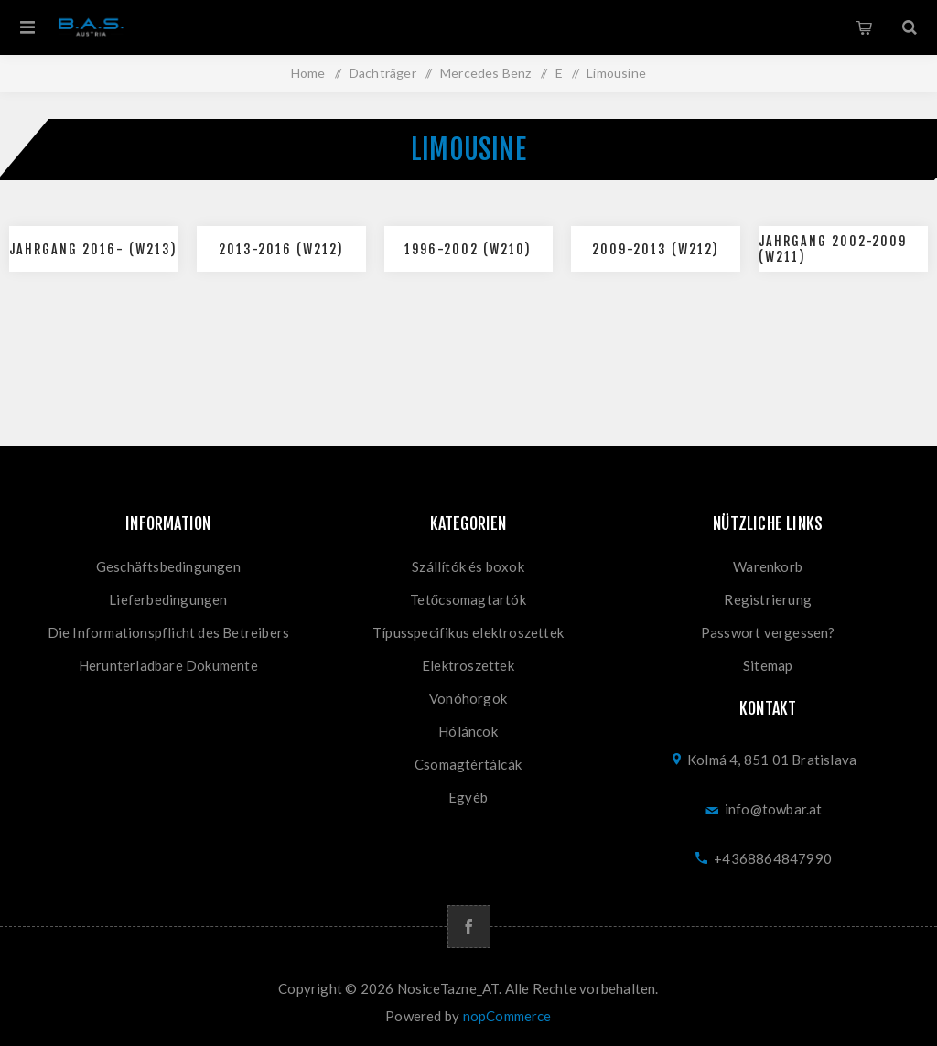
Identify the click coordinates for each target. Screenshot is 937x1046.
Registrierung (768, 599)
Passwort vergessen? (768, 632)
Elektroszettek (468, 665)
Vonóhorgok (468, 698)
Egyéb (468, 797)
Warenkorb (864, 27)
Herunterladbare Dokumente (168, 665)
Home (308, 73)
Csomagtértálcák (468, 764)
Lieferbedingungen (168, 599)
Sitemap (767, 665)
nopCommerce (507, 1016)
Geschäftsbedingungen (168, 566)
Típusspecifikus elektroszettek (468, 632)
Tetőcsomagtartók (468, 599)
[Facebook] (468, 926)
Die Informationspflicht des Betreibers (169, 632)
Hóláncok (468, 731)
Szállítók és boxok (468, 566)
